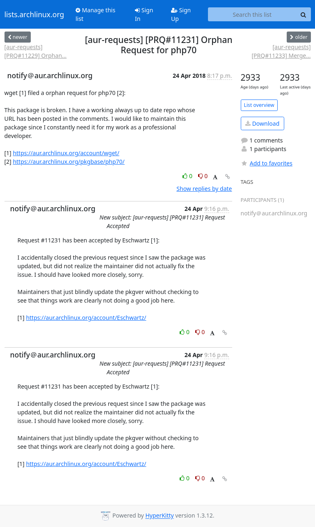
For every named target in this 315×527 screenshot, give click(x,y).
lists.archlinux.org (34, 14)
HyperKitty (159, 516)
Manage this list (95, 14)
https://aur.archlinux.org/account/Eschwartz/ (86, 317)
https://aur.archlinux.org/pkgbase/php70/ (68, 161)
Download (262, 123)
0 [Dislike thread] (203, 176)
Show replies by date (204, 188)
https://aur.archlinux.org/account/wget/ (66, 153)
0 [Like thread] (188, 176)
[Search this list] (252, 14)
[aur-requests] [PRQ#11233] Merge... (280, 51)
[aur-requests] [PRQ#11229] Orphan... (36, 51)
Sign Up (181, 14)
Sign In (144, 14)
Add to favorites (266, 163)
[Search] (303, 14)
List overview (259, 105)
